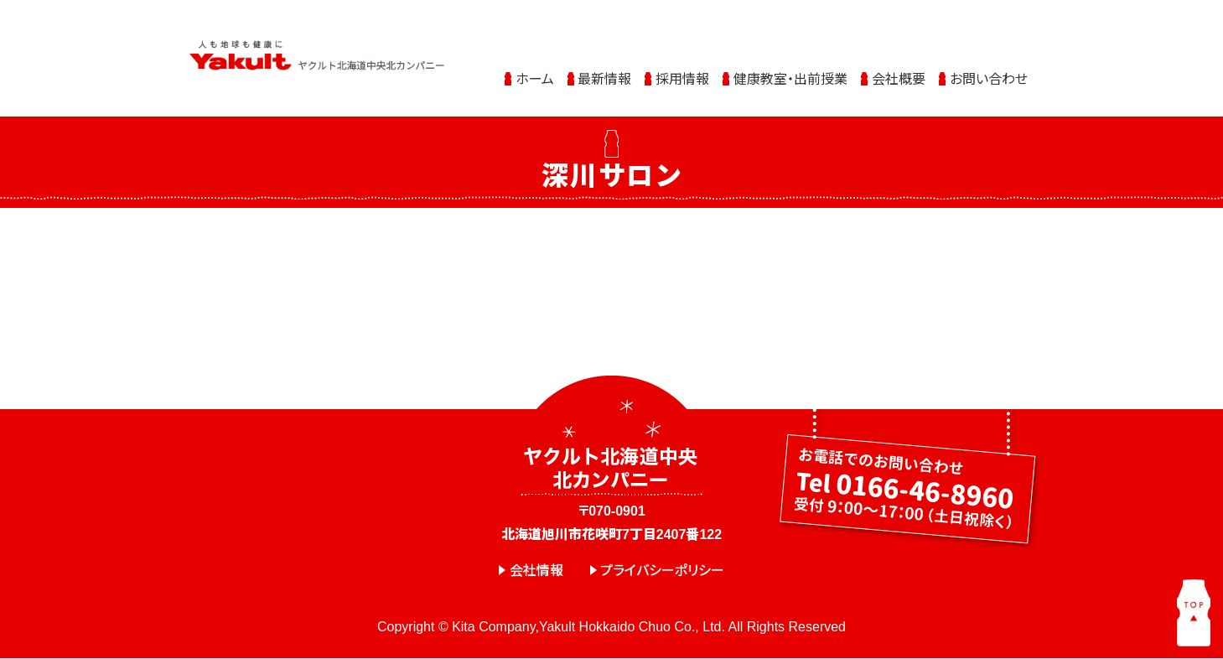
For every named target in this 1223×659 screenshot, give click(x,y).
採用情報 (682, 68)
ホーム (535, 68)
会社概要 (898, 68)
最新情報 (604, 68)
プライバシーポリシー (662, 570)
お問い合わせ (989, 68)
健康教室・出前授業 (790, 68)
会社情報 (536, 570)
